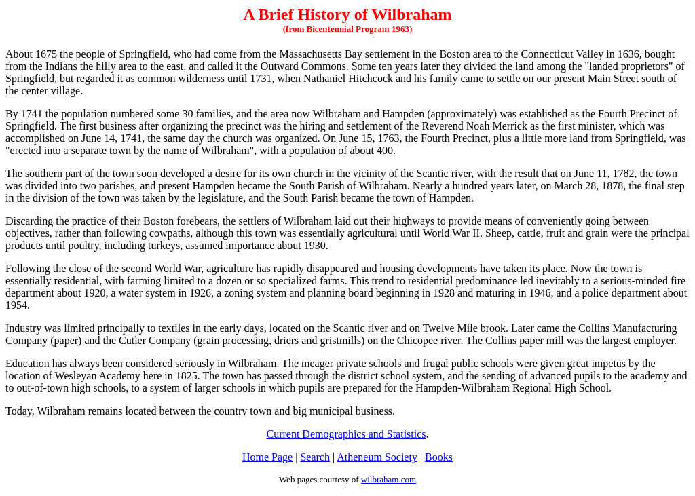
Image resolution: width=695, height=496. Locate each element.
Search (315, 457)
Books (439, 457)
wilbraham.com (388, 479)
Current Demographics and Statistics (346, 434)
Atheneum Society (377, 457)
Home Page (267, 457)
